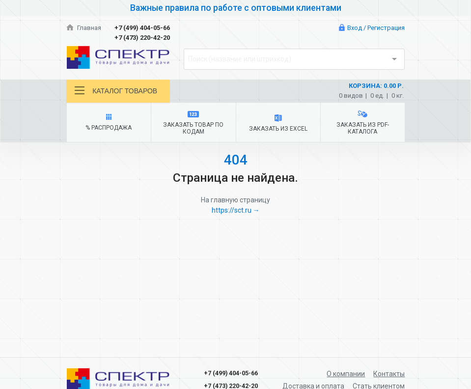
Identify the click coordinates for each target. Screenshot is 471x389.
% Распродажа (108, 122)
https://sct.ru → (236, 210)
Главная (84, 27)
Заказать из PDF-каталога (362, 123)
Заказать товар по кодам (193, 123)
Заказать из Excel (278, 123)
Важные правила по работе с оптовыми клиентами (235, 8)
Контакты (389, 374)
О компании (346, 374)
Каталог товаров (116, 90)
